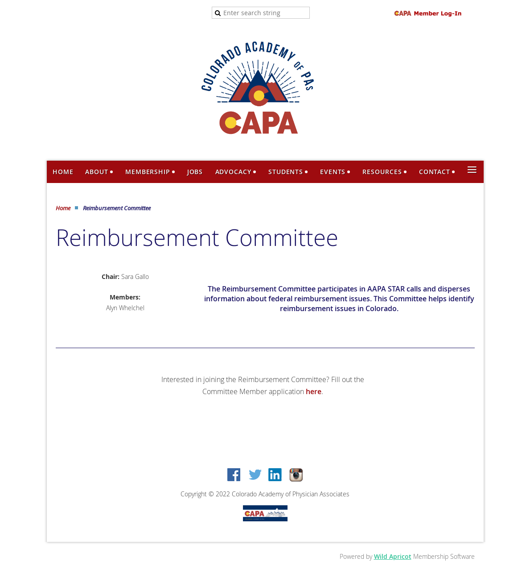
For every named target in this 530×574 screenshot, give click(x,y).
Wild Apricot (392, 556)
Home (63, 208)
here (313, 391)
